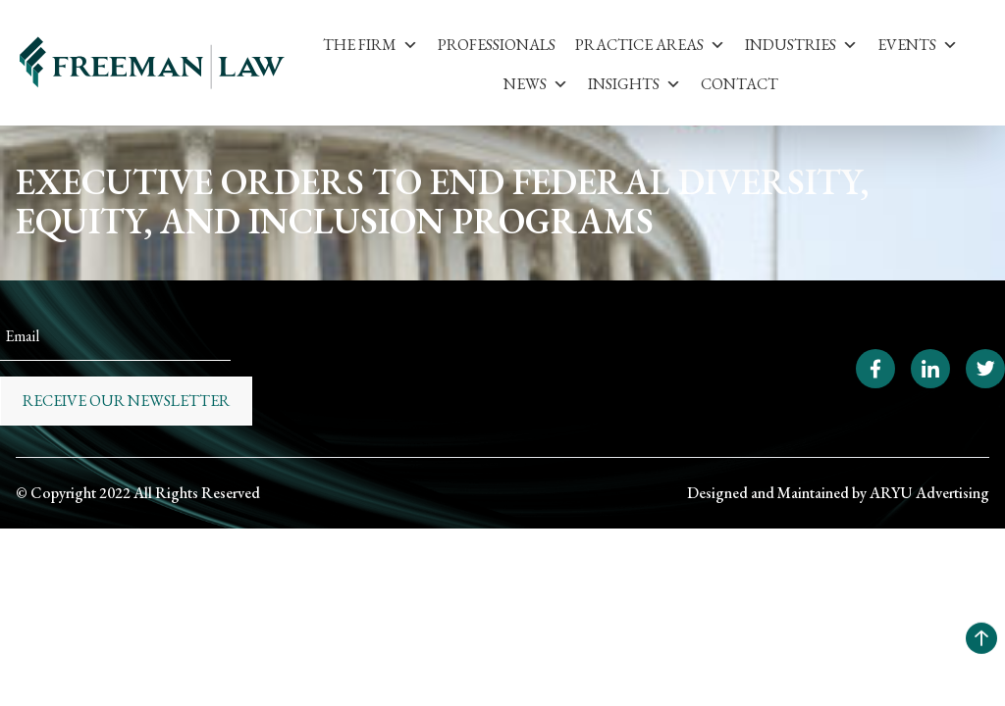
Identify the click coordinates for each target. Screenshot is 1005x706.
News (535, 84)
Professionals (496, 44)
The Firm (370, 44)
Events (917, 44)
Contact (739, 84)
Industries (801, 44)
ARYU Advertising (929, 492)
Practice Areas (650, 44)
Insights (634, 84)
